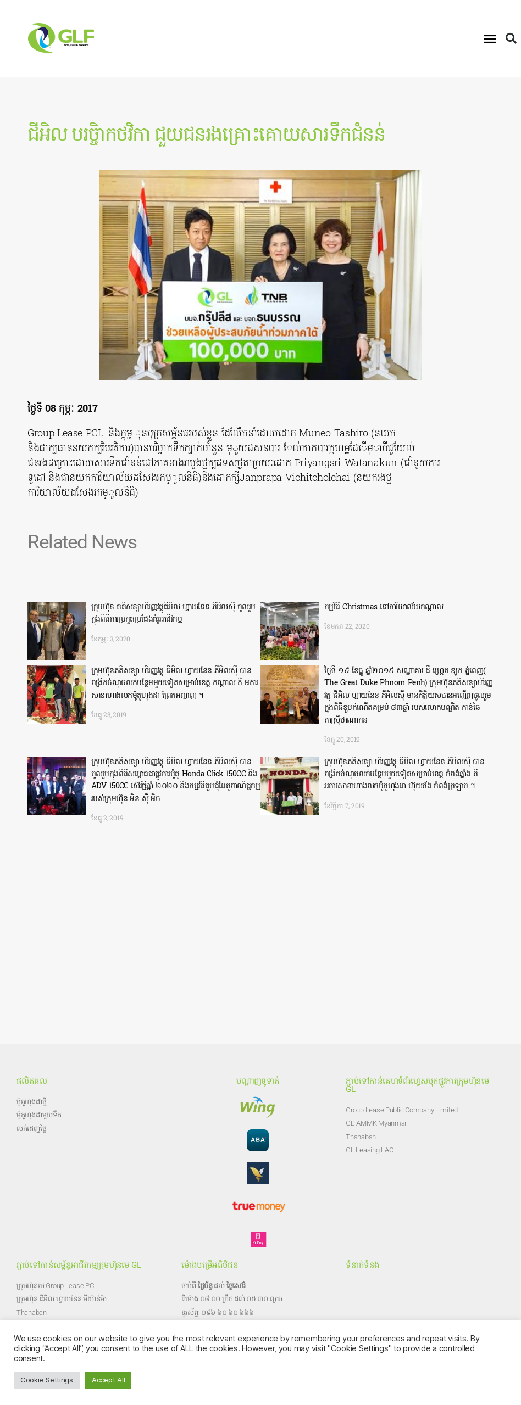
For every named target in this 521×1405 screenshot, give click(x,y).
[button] (490, 38)
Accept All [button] (108, 1379)
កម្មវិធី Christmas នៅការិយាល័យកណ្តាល (383, 607)
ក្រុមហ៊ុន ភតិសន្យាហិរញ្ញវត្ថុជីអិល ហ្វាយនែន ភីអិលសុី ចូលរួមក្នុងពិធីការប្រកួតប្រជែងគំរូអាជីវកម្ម (173, 613)
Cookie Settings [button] (46, 1379)
